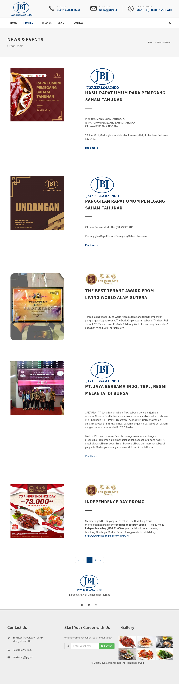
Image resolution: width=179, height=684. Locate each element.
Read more (91, 147)
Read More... (92, 456)
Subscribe (106, 646)
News (151, 42)
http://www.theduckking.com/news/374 (107, 535)
